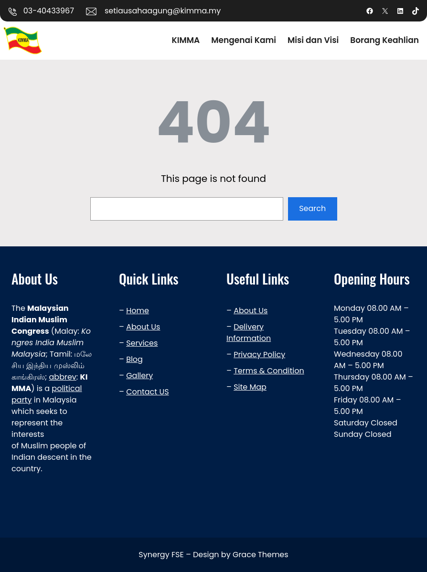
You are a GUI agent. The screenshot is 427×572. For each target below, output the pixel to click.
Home (137, 310)
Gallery (139, 375)
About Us (143, 326)
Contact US (147, 391)
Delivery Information (248, 332)
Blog (134, 359)
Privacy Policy (259, 354)
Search (312, 208)
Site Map (250, 386)
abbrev (62, 376)
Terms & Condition (269, 370)
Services (142, 343)
